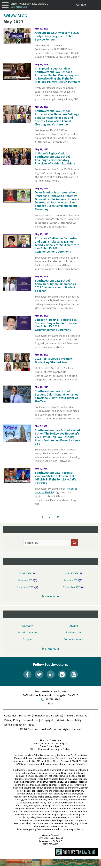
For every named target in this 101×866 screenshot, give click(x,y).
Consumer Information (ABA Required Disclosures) (33, 715)
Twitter (39, 674)
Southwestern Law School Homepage (76, 852)
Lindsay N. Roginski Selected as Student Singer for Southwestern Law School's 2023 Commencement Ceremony (57, 325)
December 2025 (26, 587)
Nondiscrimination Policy (19, 724)
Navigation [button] (5, 5)
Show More (52, 596)
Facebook (27, 674)
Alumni (73, 625)
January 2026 (71, 580)
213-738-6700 (52, 699)
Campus (27, 639)
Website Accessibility (69, 720)
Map (50, 703)
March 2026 (72, 573)
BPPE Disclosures (77, 715)
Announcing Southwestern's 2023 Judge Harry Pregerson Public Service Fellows (57, 36)
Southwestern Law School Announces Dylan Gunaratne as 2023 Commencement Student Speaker (55, 285)
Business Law (73, 632)
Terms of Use (30, 720)
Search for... (31, 542)
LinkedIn (50, 674)
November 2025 (72, 587)
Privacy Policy (12, 720)
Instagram (62, 674)
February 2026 (26, 580)
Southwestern (29, 5)
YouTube (74, 674)
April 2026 (26, 573)
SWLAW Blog (15, 15)
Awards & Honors (27, 632)
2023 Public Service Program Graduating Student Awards (53, 360)
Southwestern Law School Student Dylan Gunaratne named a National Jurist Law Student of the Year (57, 396)
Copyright (47, 720)
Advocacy (27, 625)
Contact (81, 5)
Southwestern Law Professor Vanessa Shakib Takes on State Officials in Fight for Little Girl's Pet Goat (55, 478)
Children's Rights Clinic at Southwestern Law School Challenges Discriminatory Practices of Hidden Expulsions (55, 158)
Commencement (73, 639)
